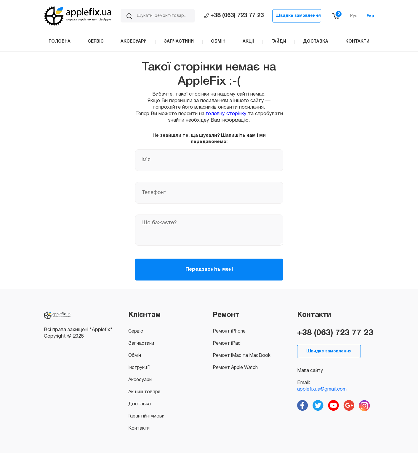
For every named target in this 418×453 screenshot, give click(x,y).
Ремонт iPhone (229, 331)
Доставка (139, 404)
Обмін (134, 356)
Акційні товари (144, 392)
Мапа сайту (310, 371)
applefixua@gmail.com (322, 389)
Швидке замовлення (298, 16)
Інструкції (139, 368)
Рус (353, 16)
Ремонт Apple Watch (235, 368)
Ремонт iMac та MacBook (241, 356)
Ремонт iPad (227, 343)
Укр (370, 16)
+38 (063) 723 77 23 (234, 15)
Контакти (139, 428)
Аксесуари (140, 380)
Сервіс (135, 331)
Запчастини (141, 343)
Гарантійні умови (146, 416)
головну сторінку (226, 114)
